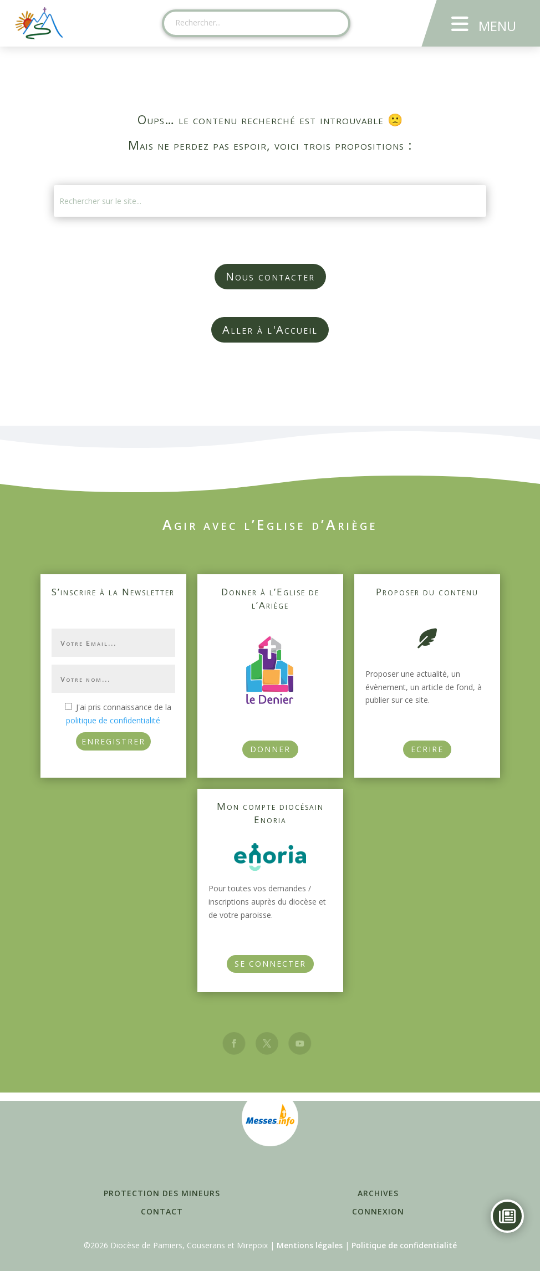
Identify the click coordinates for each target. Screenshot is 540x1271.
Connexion (378, 1211)
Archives (378, 1193)
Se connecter (270, 963)
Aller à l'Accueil (270, 329)
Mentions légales (310, 1245)
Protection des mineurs (162, 1193)
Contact (162, 1211)
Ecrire (427, 749)
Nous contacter (270, 276)
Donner (270, 749)
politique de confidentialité (113, 720)
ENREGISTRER (113, 741)
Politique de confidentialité (404, 1245)
